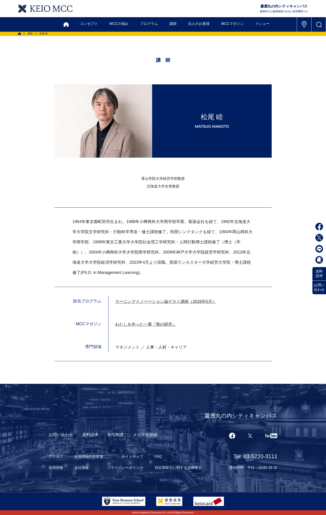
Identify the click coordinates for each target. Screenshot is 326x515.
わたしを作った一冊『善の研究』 (145, 324)
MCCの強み (118, 24)
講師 (173, 24)
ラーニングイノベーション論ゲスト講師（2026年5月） (165, 301)
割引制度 (116, 434)
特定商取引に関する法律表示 (178, 468)
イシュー (262, 24)
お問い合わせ (319, 287)
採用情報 (56, 468)
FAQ (158, 456)
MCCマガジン (232, 24)
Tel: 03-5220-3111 (255, 456)
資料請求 (319, 273)
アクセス (56, 456)
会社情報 (81, 468)
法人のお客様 (199, 24)
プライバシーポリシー (125, 468)
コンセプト (89, 24)
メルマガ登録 (145, 434)
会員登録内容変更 (88, 456)
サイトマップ (132, 456)
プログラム (149, 24)
